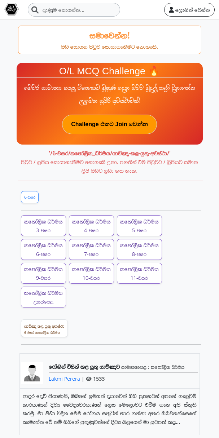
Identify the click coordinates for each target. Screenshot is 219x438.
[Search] (74, 10)
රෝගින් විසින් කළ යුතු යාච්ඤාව (85, 367)
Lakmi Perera (65, 378)
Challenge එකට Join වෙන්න (109, 124)
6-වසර (29, 197)
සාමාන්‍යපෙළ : (136, 366)
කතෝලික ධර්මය (43, 225)
